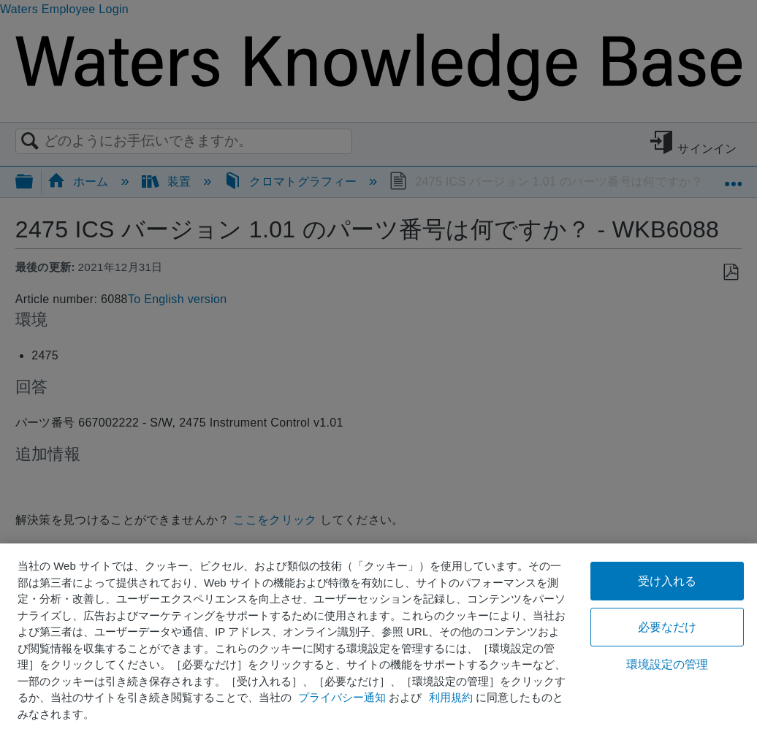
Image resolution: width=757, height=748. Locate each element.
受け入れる (667, 581)
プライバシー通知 (342, 697)
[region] (378, 645)
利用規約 (451, 697)
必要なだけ (667, 627)
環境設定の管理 (667, 664)
